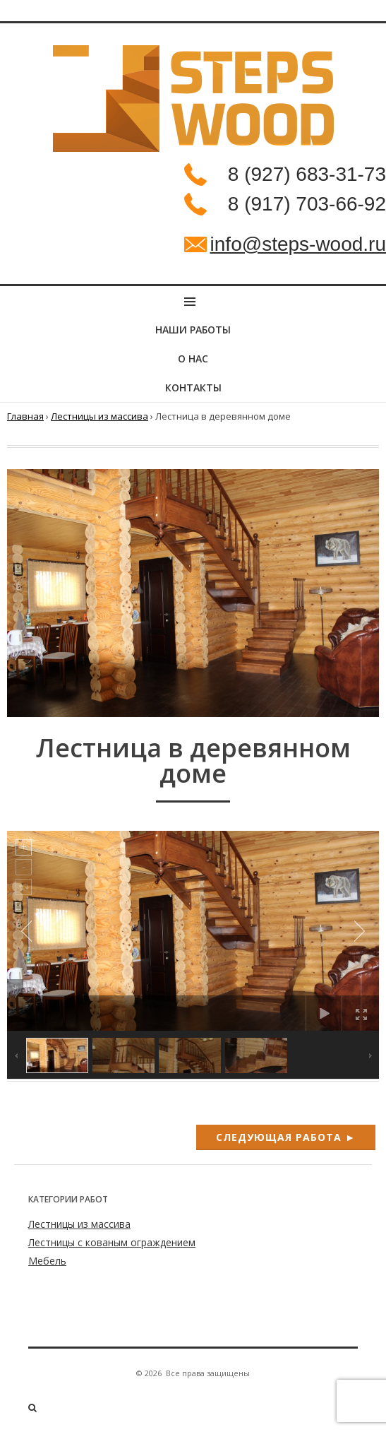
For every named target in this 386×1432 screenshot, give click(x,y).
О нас (193, 358)
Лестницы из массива (99, 416)
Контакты (193, 387)
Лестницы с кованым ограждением (111, 1242)
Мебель (47, 1260)
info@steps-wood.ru (298, 244)
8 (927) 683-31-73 (307, 174)
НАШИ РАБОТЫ (193, 329)
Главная (25, 416)
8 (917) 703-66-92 (307, 204)
